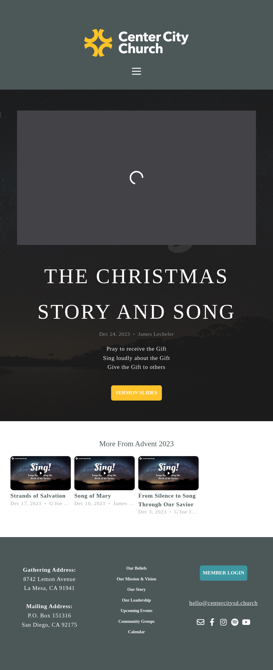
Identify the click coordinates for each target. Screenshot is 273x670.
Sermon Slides (136, 392)
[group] (40, 482)
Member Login (223, 573)
